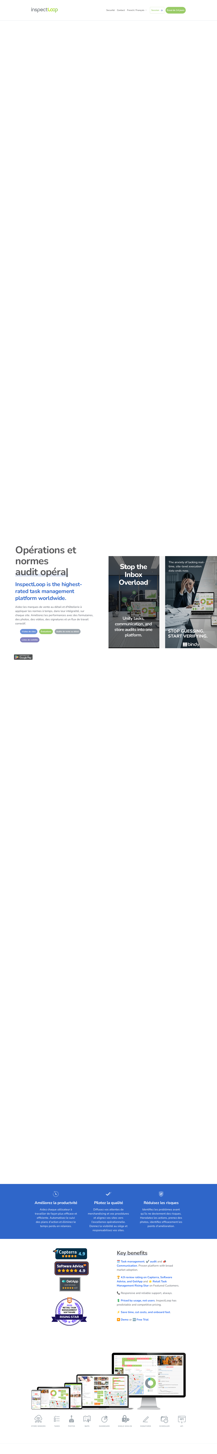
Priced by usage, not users (138, 1300)
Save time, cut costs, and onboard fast (145, 1312)
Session (157, 10)
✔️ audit (151, 1261)
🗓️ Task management (131, 1261)
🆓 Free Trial (140, 1319)
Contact (121, 10)
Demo (125, 1319)
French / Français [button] (135, 10)
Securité (110, 10)
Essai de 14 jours (175, 10)
